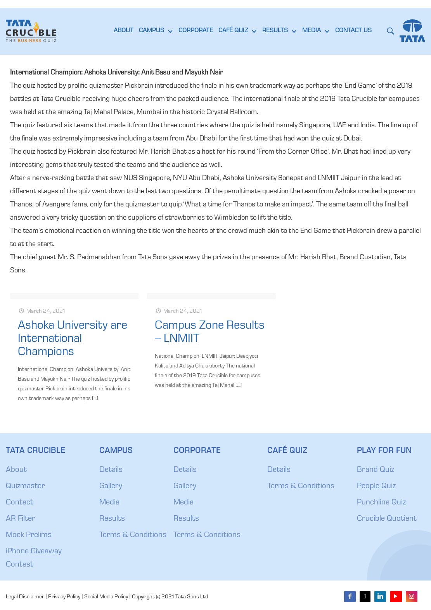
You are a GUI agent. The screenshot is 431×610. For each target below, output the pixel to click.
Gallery (110, 486)
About (16, 470)
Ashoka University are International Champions (72, 340)
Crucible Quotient (387, 519)
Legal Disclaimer (25, 597)
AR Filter (20, 519)
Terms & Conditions (132, 535)
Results (112, 519)
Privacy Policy (64, 597)
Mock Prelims (29, 535)
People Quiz (376, 486)
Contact (19, 503)
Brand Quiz (375, 470)
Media (109, 503)
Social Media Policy (106, 597)
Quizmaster (25, 486)
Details (111, 470)
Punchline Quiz (381, 503)
